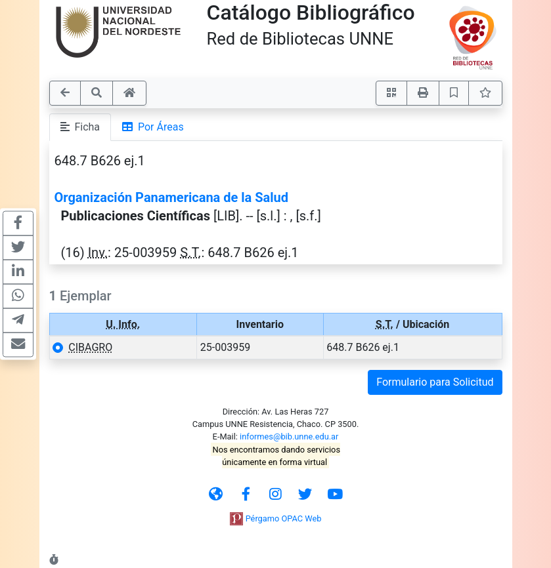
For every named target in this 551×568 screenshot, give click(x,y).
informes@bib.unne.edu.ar (289, 436)
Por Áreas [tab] (153, 127)
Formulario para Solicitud (434, 382)
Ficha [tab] (80, 127)
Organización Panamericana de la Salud (172, 197)
